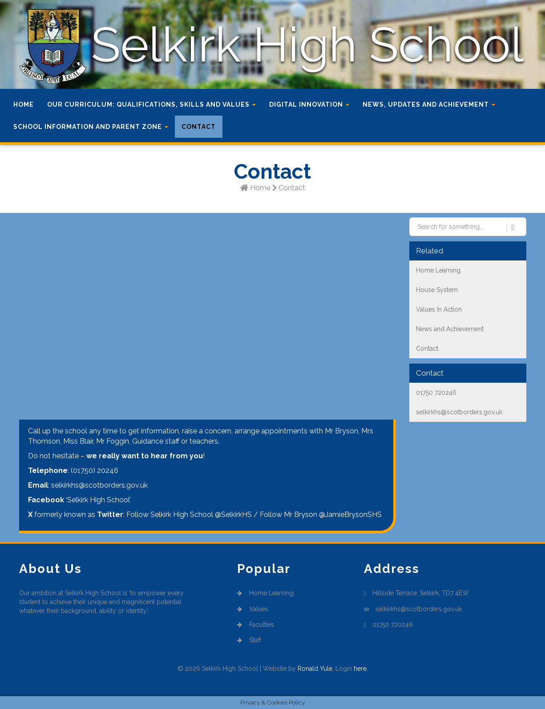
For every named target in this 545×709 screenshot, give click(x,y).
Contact (199, 126)
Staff (249, 640)
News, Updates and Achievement (429, 104)
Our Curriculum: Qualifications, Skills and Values (151, 104)
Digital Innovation (309, 104)
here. (361, 668)
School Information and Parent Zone (90, 126)
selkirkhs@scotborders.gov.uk (418, 609)
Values (253, 609)
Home (23, 104)
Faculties (256, 624)
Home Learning (265, 593)
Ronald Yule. (316, 668)
